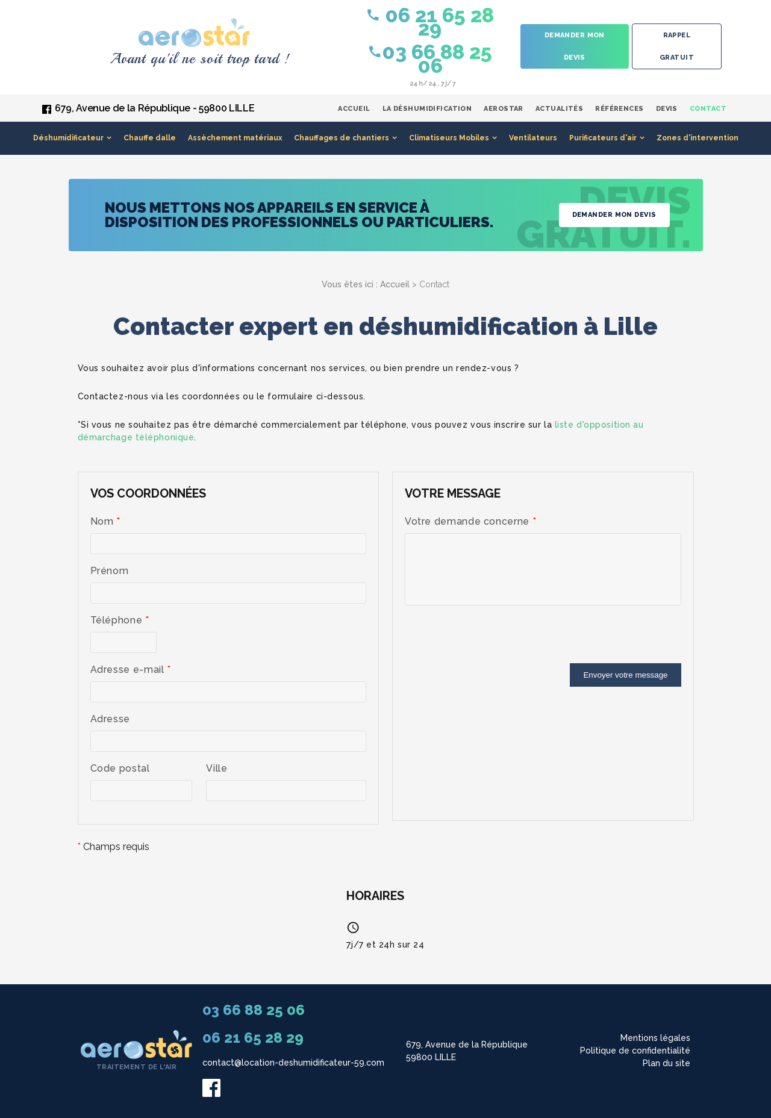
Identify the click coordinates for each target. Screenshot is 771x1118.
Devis (667, 109)
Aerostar (503, 109)
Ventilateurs (533, 138)
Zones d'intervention (697, 138)
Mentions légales (655, 1038)
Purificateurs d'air (603, 138)
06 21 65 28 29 (430, 21)
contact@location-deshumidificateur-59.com (293, 1062)
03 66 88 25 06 (429, 58)
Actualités (559, 109)
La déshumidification (427, 109)
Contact (708, 109)
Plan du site (666, 1063)
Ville (216, 768)
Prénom (109, 570)
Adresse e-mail (130, 669)
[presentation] (496, 639)
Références (619, 109)
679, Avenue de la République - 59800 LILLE (154, 108)
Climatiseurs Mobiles (449, 138)
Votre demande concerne (470, 521)
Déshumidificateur (68, 138)
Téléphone (119, 620)
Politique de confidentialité (635, 1050)
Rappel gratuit (677, 46)
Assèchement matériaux (235, 138)
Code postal (120, 768)
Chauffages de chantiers (341, 138)
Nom (105, 521)
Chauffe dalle (149, 138)
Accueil (354, 109)
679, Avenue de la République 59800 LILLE (467, 1051)
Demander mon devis (575, 46)
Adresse (110, 719)
